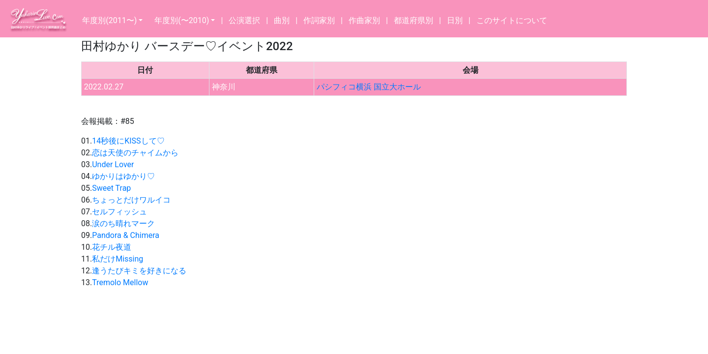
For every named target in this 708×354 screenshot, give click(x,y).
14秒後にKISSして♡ (128, 141)
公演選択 (244, 20)
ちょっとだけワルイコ (131, 200)
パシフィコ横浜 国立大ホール (369, 86)
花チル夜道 (111, 247)
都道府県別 (413, 20)
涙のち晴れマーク (123, 223)
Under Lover (113, 164)
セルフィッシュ (119, 211)
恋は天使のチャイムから (135, 152)
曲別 (282, 20)
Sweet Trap (111, 188)
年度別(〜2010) (181, 20)
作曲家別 (364, 20)
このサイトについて (511, 20)
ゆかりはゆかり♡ (123, 176)
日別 (455, 20)
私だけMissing (117, 259)
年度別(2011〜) (109, 20)
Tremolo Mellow (120, 282)
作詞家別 (319, 20)
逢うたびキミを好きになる (139, 270)
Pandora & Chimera (125, 235)
